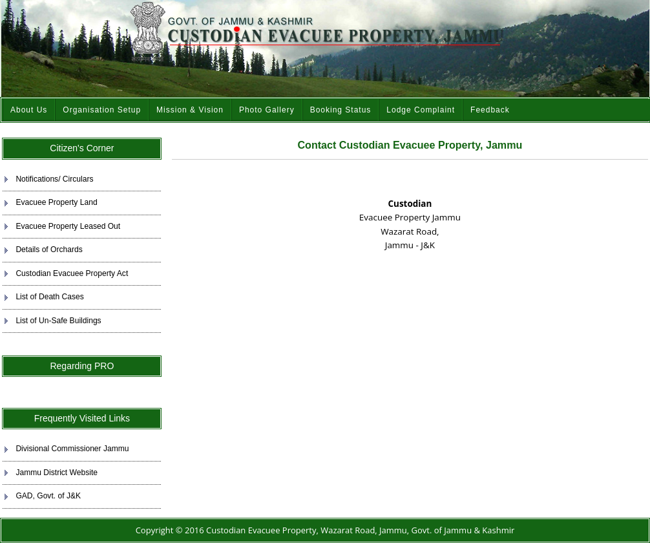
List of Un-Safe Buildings (58, 320)
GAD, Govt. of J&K (48, 495)
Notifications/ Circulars (54, 179)
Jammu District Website (57, 472)
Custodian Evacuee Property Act (72, 273)
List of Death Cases (49, 296)
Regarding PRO (82, 366)
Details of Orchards (49, 249)
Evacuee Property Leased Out (68, 226)
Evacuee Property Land (56, 202)
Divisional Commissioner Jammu (72, 448)
